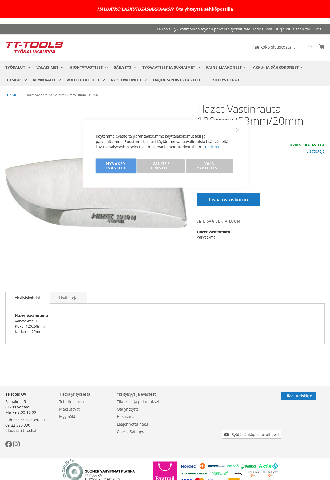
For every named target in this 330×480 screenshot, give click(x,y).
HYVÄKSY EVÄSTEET (116, 165)
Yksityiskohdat (27, 297)
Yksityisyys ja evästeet (136, 394)
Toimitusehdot (72, 401)
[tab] (27, 298)
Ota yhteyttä (128, 409)
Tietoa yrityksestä (74, 394)
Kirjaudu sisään (290, 29)
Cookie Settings (130, 431)
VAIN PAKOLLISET (209, 165)
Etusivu (10, 95)
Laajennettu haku (132, 424)
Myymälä (67, 416)
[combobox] (282, 47)
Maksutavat (69, 409)
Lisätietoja (316, 151)
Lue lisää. (211, 146)
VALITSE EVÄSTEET (161, 165)
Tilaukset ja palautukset (138, 401)
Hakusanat (126, 416)
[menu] (165, 73)
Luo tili (319, 29)
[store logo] (34, 47)
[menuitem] (16, 67)
